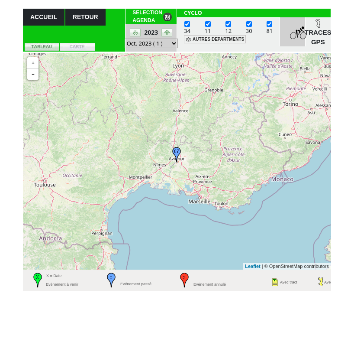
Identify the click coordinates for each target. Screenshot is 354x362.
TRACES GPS (318, 37)
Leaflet (252, 266)
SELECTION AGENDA (147, 16)
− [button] (33, 74)
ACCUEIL (43, 16)
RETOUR (85, 16)
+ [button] (33, 62)
